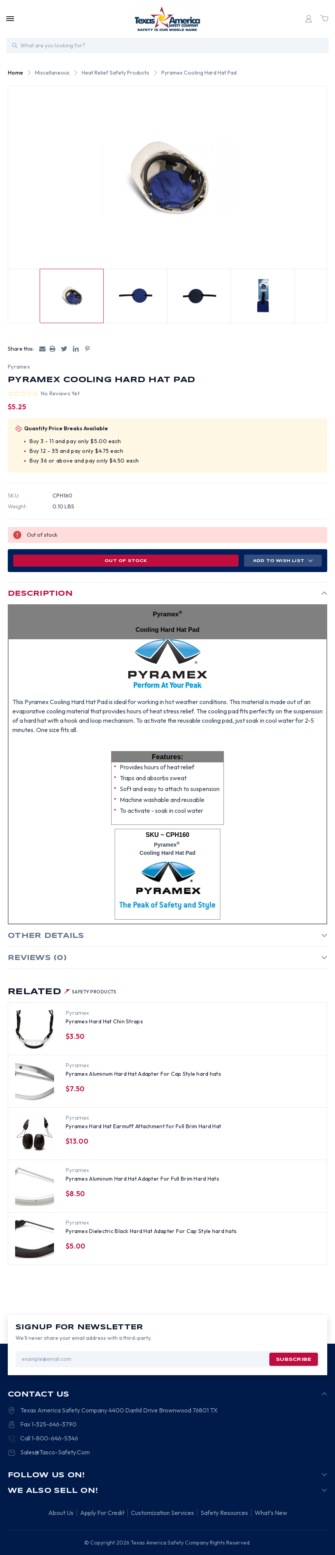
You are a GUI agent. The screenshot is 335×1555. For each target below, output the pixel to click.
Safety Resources (224, 1513)
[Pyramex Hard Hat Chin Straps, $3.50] (34, 1029)
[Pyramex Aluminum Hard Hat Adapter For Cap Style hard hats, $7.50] (34, 1081)
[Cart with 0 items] (324, 18)
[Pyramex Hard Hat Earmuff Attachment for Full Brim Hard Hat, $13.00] (34, 1134)
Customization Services (162, 1513)
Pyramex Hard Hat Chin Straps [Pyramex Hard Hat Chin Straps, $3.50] (104, 1021)
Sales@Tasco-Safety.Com (55, 1452)
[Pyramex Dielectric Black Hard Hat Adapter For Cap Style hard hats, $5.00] (34, 1238)
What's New (271, 1513)
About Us (60, 1513)
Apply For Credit (102, 1513)
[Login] (308, 18)
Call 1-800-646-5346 (49, 1438)
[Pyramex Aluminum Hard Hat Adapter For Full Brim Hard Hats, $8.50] (34, 1186)
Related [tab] (62, 991)
